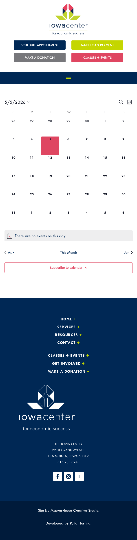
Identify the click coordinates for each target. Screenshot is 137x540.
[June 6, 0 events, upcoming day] (123, 219)
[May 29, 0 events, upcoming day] (105, 201)
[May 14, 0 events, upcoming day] (87, 164)
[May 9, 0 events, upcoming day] (123, 146)
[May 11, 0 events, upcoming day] (32, 164)
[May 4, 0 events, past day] (32, 146)
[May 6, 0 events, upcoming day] (68, 146)
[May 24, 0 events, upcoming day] (13, 201)
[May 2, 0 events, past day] (123, 127)
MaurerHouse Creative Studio (74, 510)
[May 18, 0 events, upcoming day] (32, 182)
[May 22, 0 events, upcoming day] (105, 182)
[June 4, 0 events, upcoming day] (87, 219)
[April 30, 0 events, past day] (87, 127)
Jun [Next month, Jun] (128, 252)
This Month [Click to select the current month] (68, 252)
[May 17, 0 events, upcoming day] (13, 182)
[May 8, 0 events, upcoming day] (105, 146)
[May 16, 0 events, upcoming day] (123, 164)
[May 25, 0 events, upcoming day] (32, 201)
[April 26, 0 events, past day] (13, 127)
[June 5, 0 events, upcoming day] (105, 219)
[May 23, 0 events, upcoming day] (123, 182)
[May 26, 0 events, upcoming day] (50, 201)
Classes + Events (97, 57)
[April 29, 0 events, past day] (68, 127)
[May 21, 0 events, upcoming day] (87, 182)
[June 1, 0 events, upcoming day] (32, 219)
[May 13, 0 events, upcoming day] (68, 164)
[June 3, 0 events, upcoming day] (68, 219)
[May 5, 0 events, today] (50, 146)
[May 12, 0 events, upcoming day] (50, 164)
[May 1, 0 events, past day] (105, 127)
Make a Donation (40, 57)
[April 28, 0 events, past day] (50, 127)
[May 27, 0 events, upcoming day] (68, 201)
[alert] (68, 235)
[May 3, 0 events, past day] (13, 146)
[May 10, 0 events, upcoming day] (13, 164)
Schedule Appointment (40, 45)
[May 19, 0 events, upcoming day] (50, 182)
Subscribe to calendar (66, 267)
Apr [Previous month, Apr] (9, 252)
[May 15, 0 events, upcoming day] (105, 164)
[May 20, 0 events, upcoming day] (68, 182)
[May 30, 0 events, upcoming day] (123, 201)
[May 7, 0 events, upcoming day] (87, 146)
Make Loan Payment (97, 45)
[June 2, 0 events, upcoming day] (50, 219)
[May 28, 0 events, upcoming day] (87, 201)
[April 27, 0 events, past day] (32, 127)
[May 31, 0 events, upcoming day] (13, 219)
